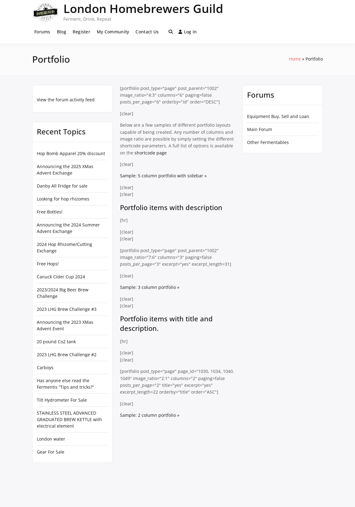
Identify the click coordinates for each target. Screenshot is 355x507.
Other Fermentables (268, 142)
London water (51, 439)
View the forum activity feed (66, 100)
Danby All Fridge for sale (62, 186)
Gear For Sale (50, 452)
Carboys (45, 367)
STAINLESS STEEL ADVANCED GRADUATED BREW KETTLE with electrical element (69, 419)
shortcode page (151, 153)
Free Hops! (48, 264)
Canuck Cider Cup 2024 (61, 277)
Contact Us (147, 32)
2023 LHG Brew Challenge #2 (66, 354)
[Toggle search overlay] (171, 31)
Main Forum (259, 129)
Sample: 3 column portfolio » (149, 287)
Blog (61, 32)
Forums (42, 32)
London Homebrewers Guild (143, 8)
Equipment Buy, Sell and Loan (278, 116)
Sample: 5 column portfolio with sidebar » (163, 176)
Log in (187, 32)
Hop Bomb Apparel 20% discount (71, 153)
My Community (113, 32)
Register (81, 32)
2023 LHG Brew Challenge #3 (66, 309)
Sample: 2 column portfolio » (149, 415)
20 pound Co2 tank (56, 341)
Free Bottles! (49, 212)
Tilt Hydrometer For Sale (62, 400)
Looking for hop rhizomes (63, 199)
